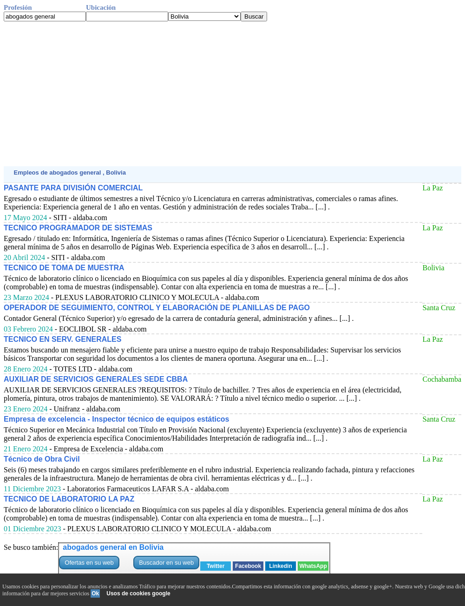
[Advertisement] (232, 94)
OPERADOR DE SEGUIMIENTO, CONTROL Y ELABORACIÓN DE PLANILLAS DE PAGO (157, 308)
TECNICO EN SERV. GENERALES (62, 339)
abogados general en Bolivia (113, 547)
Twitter (215, 566)
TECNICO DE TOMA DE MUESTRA (64, 268)
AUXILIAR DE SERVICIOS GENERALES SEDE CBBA (96, 379)
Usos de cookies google (138, 593)
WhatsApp (313, 566)
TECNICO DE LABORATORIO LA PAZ (69, 499)
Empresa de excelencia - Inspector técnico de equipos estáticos (116, 419)
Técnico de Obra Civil (42, 459)
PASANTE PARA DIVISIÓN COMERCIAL (73, 188)
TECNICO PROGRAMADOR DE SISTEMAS (78, 228)
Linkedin (280, 566)
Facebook (248, 566)
